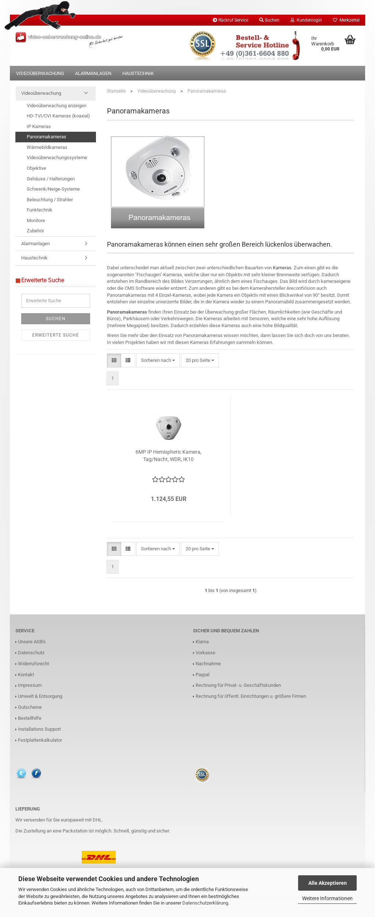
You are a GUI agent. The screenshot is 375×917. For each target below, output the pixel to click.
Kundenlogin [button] (306, 20)
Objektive (36, 168)
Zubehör (35, 230)
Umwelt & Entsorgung (40, 696)
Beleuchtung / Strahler (50, 199)
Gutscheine (30, 707)
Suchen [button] (269, 20)
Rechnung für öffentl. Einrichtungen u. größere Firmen (251, 696)
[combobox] (158, 360)
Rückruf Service (230, 20)
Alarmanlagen (93, 73)
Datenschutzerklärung (205, 903)
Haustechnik (138, 73)
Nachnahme (208, 663)
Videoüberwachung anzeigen (56, 105)
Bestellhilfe (29, 718)
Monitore (36, 220)
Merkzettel (346, 20)
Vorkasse (205, 652)
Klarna (202, 641)
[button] (114, 360)
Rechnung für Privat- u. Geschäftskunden (238, 685)
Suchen (56, 318)
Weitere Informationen (327, 898)
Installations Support (39, 729)
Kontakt (26, 674)
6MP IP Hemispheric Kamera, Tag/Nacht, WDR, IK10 (168, 455)
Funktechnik (39, 210)
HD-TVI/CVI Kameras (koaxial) (58, 116)
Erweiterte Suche (55, 335)
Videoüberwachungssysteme (57, 157)
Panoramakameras (46, 136)
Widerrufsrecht (33, 663)
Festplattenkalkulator (40, 740)
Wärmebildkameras (47, 147)
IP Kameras (39, 126)
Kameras (282, 267)
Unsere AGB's (32, 641)
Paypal (202, 674)
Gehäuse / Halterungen (51, 178)
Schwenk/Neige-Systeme (53, 189)
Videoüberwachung (40, 73)
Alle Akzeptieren (327, 883)
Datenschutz (31, 652)
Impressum (30, 685)
